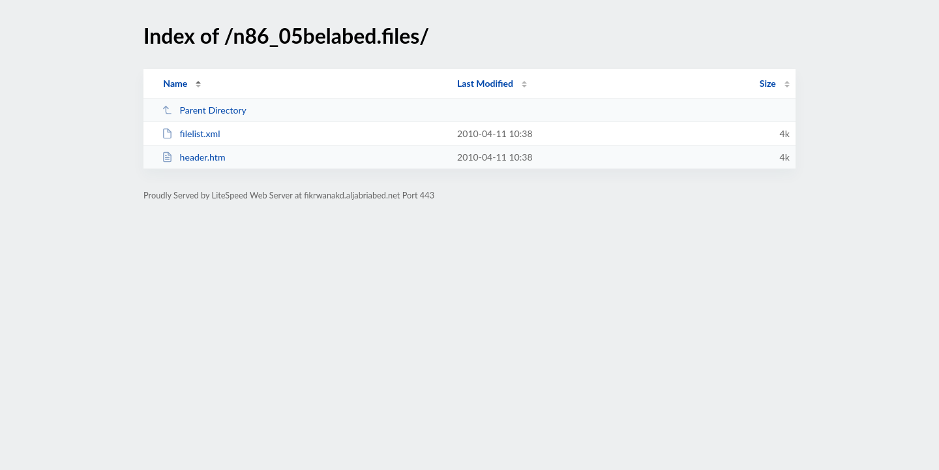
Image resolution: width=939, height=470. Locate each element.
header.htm (193, 157)
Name (175, 83)
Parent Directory (204, 110)
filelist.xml (191, 133)
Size (768, 83)
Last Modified (485, 83)
